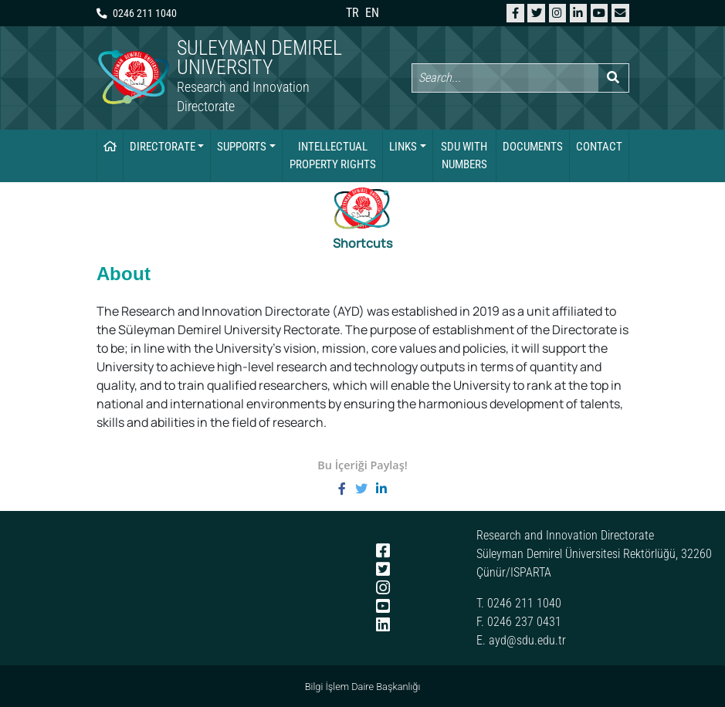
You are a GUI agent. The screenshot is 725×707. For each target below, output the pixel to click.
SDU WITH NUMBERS (464, 155)
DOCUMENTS (533, 147)
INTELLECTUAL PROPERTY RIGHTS (333, 155)
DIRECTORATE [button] (162, 147)
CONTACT (599, 147)
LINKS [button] (403, 147)
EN (372, 12)
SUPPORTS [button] (241, 147)
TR (352, 12)
